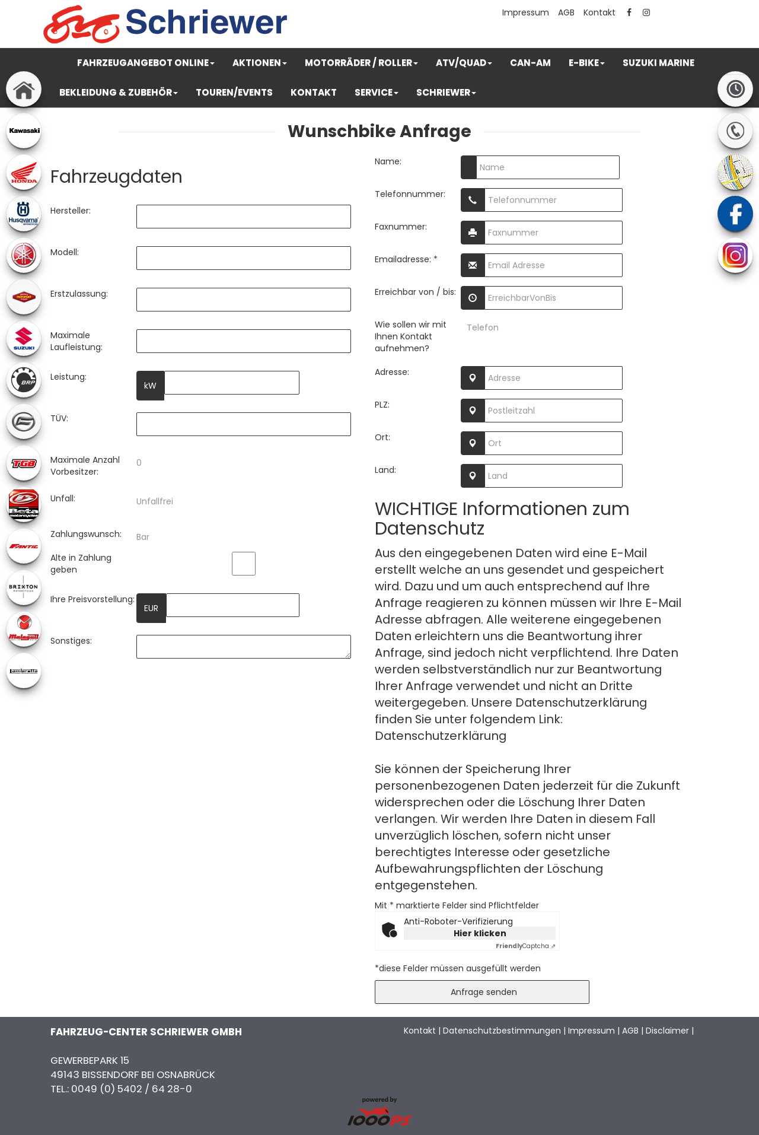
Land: (385, 470)
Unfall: (62, 498)
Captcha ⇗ (526, 946)
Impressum (525, 12)
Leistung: (68, 377)
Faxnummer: (401, 227)
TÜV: (59, 418)
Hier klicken (480, 933)
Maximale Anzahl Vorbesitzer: (85, 466)
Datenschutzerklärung (440, 735)
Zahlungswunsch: (86, 534)
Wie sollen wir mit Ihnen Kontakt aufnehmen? (411, 336)
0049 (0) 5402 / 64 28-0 (131, 1089)
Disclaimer (667, 1031)
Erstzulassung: (79, 294)
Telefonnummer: (410, 194)
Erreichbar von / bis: (415, 292)
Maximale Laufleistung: (76, 341)
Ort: (382, 437)
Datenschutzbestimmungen (502, 1031)
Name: (388, 161)
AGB (566, 12)
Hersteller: (70, 211)
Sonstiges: (71, 641)
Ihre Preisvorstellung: (92, 599)
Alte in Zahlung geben (80, 564)
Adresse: (392, 372)
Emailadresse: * (406, 259)
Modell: (64, 252)
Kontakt (599, 12)
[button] (146, 63)
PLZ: (382, 405)
